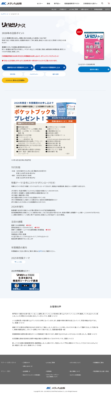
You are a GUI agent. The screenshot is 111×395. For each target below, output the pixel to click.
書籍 (48, 3)
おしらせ (54, 9)
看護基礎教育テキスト (71, 3)
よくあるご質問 (73, 9)
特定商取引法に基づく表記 (101, 371)
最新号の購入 (94, 69)
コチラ (40, 251)
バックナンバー (34, 74)
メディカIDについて (75, 362)
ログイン (107, 9)
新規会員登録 (98, 9)
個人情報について (75, 371)
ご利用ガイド (62, 9)
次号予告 (12, 74)
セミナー (40, 3)
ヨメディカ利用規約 (75, 375)
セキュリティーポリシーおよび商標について (52, 376)
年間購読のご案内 (98, 362)
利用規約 (49, 371)
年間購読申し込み (17, 67)
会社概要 (25, 371)
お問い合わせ (84, 9)
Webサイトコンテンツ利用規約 (31, 375)
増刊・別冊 (55, 74)
